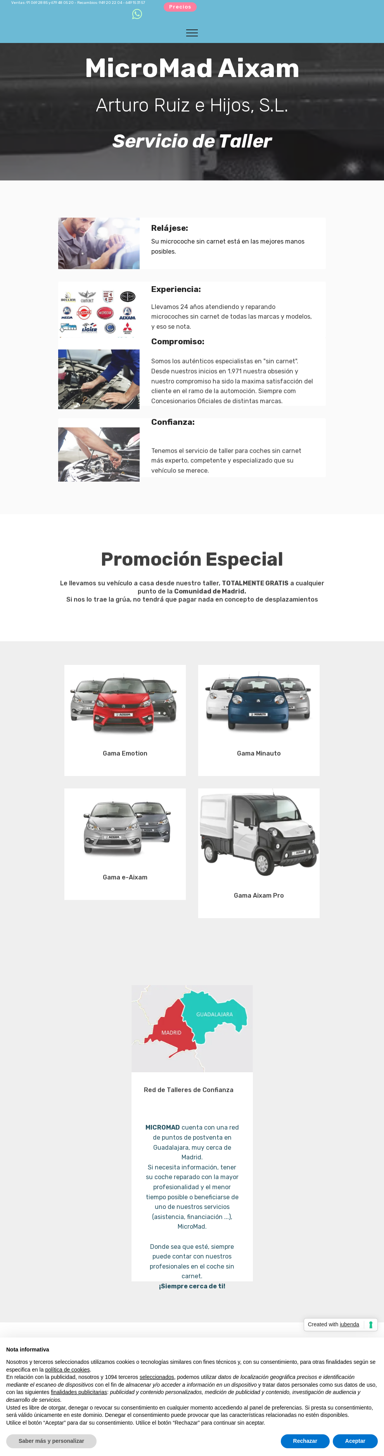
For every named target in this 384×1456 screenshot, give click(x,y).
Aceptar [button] (355, 1441)
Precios (180, 7)
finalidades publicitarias (79, 1392)
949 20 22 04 (110, 2)
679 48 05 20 (62, 2)
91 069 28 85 (37, 2)
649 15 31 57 (135, 2)
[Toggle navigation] (192, 33)
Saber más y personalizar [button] (51, 1441)
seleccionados (157, 1377)
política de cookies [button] (67, 1370)
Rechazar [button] (305, 1441)
